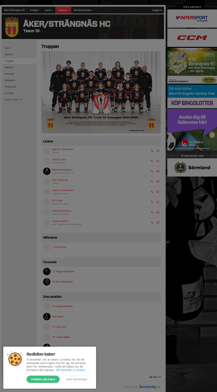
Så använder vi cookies (70, 370)
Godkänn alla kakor (43, 379)
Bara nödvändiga (77, 379)
